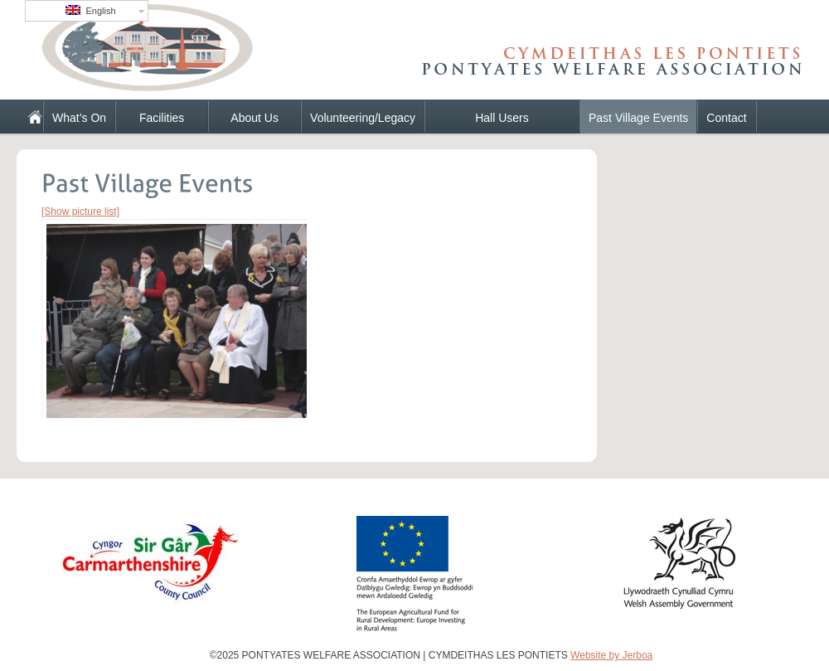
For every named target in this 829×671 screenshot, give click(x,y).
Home (28, 117)
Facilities (161, 117)
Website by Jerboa (611, 655)
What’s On (79, 117)
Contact (726, 117)
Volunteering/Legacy (362, 117)
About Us (254, 117)
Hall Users (502, 117)
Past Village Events (638, 117)
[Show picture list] (80, 211)
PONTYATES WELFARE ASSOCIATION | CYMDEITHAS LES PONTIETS (215, 54)
